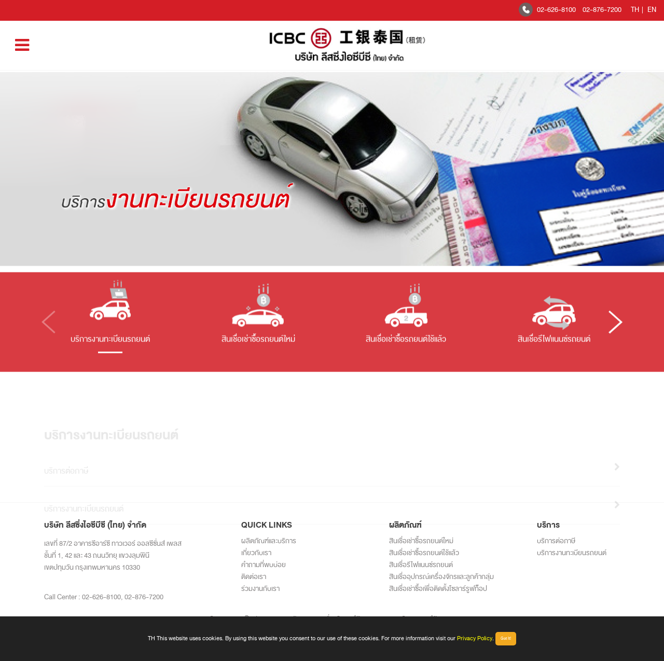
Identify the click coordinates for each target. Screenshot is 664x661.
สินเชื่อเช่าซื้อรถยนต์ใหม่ (421, 540)
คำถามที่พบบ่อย (263, 564)
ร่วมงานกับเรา (260, 588)
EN (651, 9)
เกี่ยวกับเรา (256, 552)
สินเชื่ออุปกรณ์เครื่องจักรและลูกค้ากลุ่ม (441, 576)
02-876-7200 (602, 9)
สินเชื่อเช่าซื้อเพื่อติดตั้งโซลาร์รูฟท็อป (438, 588)
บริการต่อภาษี (556, 540)
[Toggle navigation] (22, 45)
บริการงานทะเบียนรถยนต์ (571, 552)
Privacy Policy (474, 638)
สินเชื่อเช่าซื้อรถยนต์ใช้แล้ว (424, 552)
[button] (615, 329)
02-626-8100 (556, 9)
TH (635, 9)
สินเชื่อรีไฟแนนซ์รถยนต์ (421, 564)
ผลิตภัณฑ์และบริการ (268, 540)
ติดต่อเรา (253, 576)
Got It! (506, 638)
